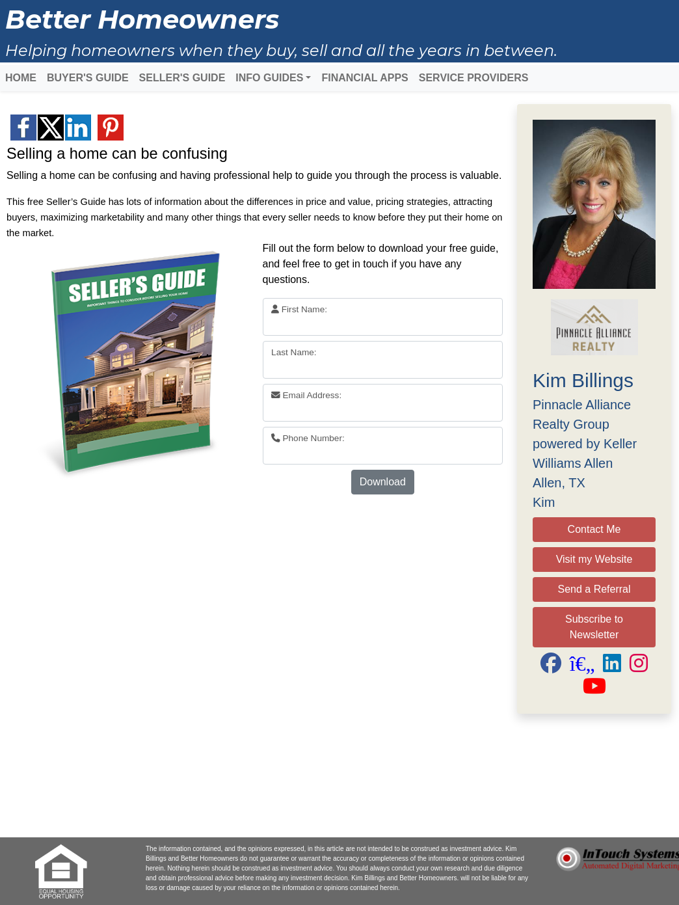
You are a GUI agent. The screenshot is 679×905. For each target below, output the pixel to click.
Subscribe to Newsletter (594, 627)
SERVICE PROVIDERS (474, 77)
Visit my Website (594, 559)
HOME (20, 77)
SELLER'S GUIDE (182, 77)
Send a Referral (593, 589)
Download (383, 481)
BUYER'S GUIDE (88, 77)
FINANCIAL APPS (364, 77)
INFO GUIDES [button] (269, 77)
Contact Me (594, 529)
